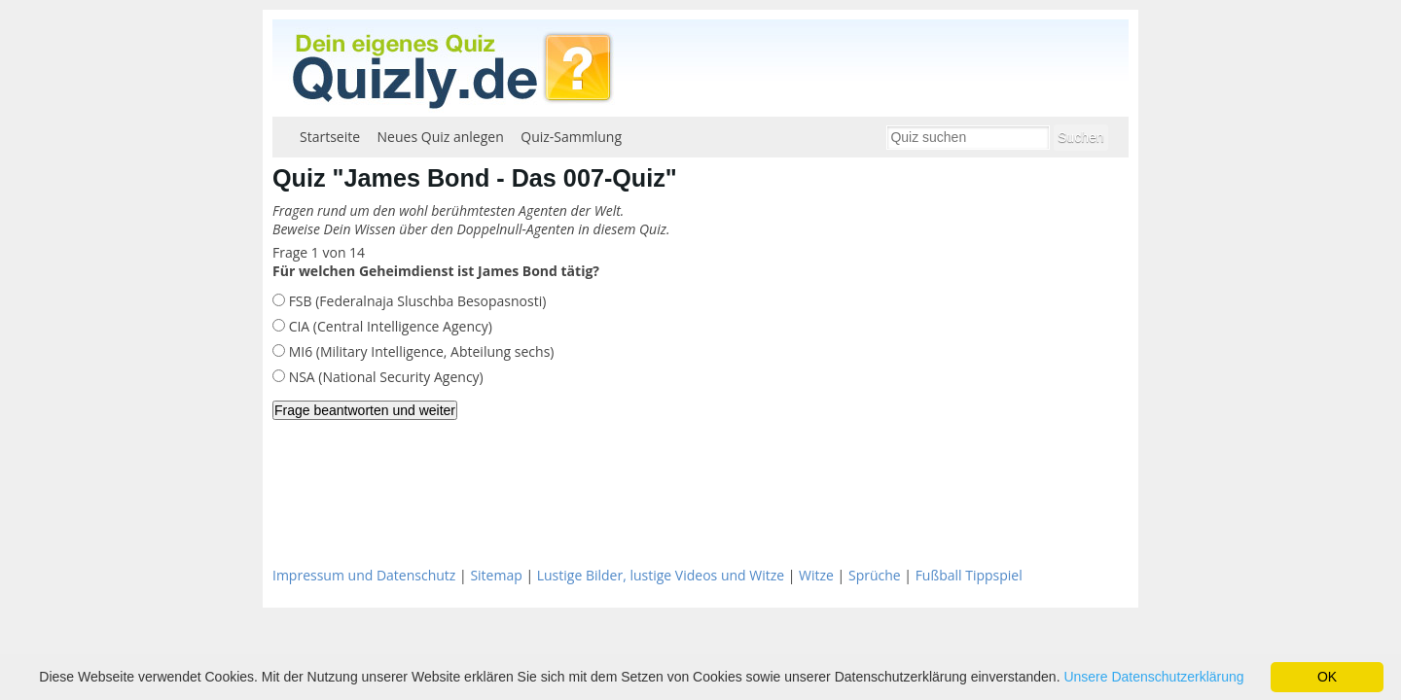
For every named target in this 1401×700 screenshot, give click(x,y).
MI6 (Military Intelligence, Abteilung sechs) (419, 351)
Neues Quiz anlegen (440, 136)
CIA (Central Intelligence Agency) (388, 326)
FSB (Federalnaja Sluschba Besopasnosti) (415, 301)
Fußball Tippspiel (969, 575)
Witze (816, 575)
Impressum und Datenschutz (363, 575)
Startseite (330, 136)
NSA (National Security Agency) (384, 377)
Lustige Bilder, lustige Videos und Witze (660, 575)
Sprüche (874, 575)
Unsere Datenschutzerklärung (1153, 676)
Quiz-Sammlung (571, 136)
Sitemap (495, 575)
